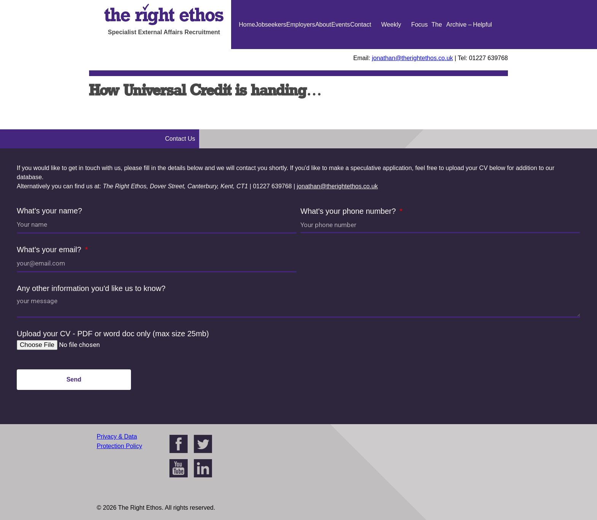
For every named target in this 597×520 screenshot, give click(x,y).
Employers (300, 24)
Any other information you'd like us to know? (91, 288)
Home (247, 24)
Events (340, 24)
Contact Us (360, 49)
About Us (323, 49)
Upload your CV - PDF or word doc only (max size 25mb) (113, 333)
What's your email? (50, 249)
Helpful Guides (482, 49)
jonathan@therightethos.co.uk (412, 58)
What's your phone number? (349, 211)
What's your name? (49, 211)
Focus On (419, 49)
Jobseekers (270, 24)
